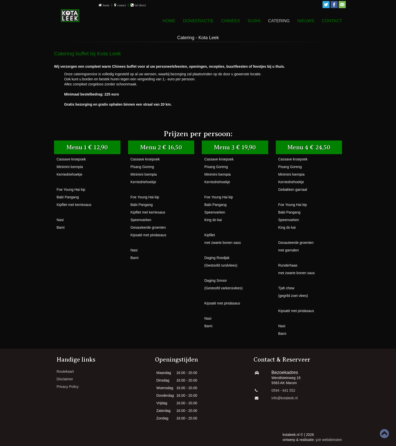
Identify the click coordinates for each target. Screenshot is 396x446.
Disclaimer (65, 379)
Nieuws (305, 20)
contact (121, 5)
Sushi (253, 20)
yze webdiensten (329, 440)
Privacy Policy (68, 387)
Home (169, 20)
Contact (332, 20)
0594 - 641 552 (283, 390)
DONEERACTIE (198, 20)
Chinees (230, 20)
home (106, 5)
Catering (279, 20)
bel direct (140, 5)
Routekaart (65, 371)
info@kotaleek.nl (284, 398)
